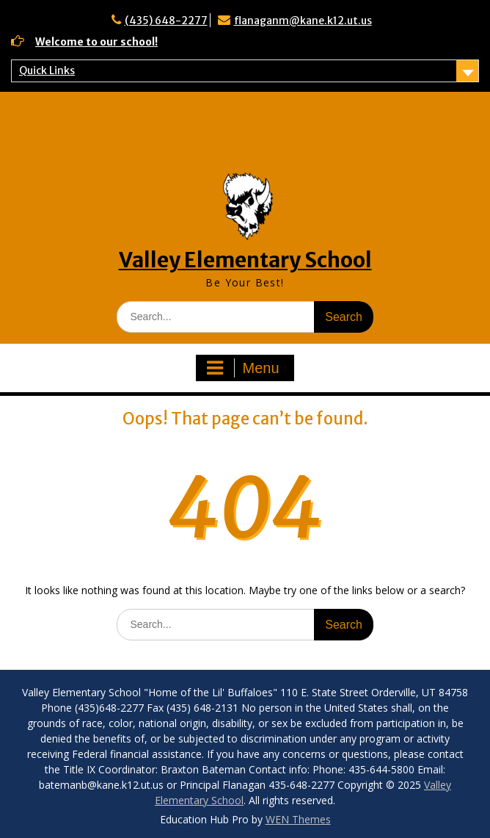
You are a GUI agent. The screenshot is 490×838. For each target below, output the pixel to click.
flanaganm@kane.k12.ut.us (303, 20)
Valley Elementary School (245, 260)
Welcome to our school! (96, 41)
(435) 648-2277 (166, 20)
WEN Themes (298, 819)
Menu (243, 368)
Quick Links (47, 70)
